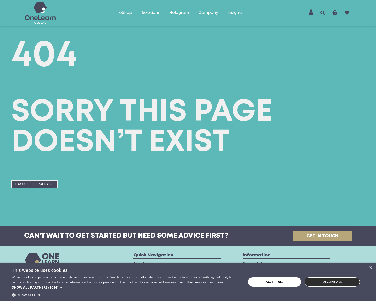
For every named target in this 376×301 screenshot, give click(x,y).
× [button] (370, 268)
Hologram (179, 13)
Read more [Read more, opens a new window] (215, 282)
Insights (235, 13)
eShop (125, 13)
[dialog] (188, 282)
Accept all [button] (274, 282)
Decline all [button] (332, 282)
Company (208, 13)
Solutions (151, 13)
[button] (322, 13)
